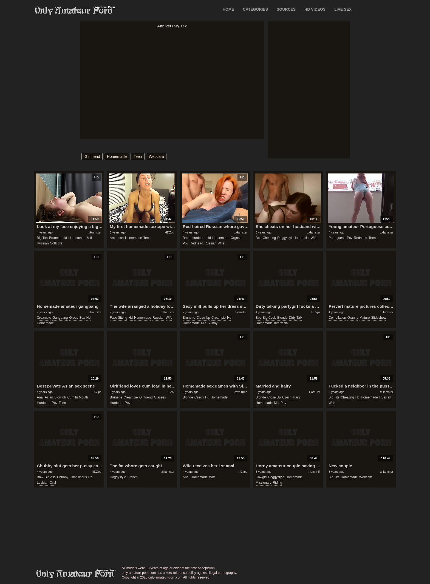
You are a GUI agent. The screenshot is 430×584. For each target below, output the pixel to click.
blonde (282, 318)
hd (65, 238)
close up (203, 318)
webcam (156, 156)
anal (40, 397)
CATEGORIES (255, 9)
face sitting (118, 318)
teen (138, 156)
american (117, 238)
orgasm (236, 238)
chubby (62, 477)
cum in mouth (77, 397)
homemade (117, 156)
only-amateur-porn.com (75, 574)
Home (228, 9)
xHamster (95, 232)
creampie (44, 318)
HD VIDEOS (315, 9)
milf (89, 238)
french (133, 477)
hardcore (198, 238)
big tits (42, 238)
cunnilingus (78, 477)
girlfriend (92, 156)
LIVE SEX (343, 9)
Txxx (171, 392)
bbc (258, 238)
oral (53, 483)
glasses (160, 397)
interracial (302, 238)
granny (352, 318)
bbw (40, 477)
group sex (77, 318)
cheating (269, 238)
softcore (56, 243)
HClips (315, 312)
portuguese (337, 238)
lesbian (42, 483)
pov (185, 243)
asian (49, 397)
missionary (263, 483)
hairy (297, 397)
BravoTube (240, 392)
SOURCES (286, 9)
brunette (55, 238)
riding (277, 483)
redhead (196, 243)
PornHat (314, 392)
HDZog (169, 232)
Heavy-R (314, 471)
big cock (269, 318)
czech (199, 397)
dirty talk (295, 318)
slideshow (378, 318)
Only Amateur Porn (74, 11)
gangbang (60, 318)
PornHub (241, 312)
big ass (50, 477)
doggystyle (285, 238)
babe (186, 238)
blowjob (60, 397)
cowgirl (261, 477)
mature (365, 318)
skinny (212, 323)
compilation (337, 318)
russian (43, 243)
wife (221, 243)
